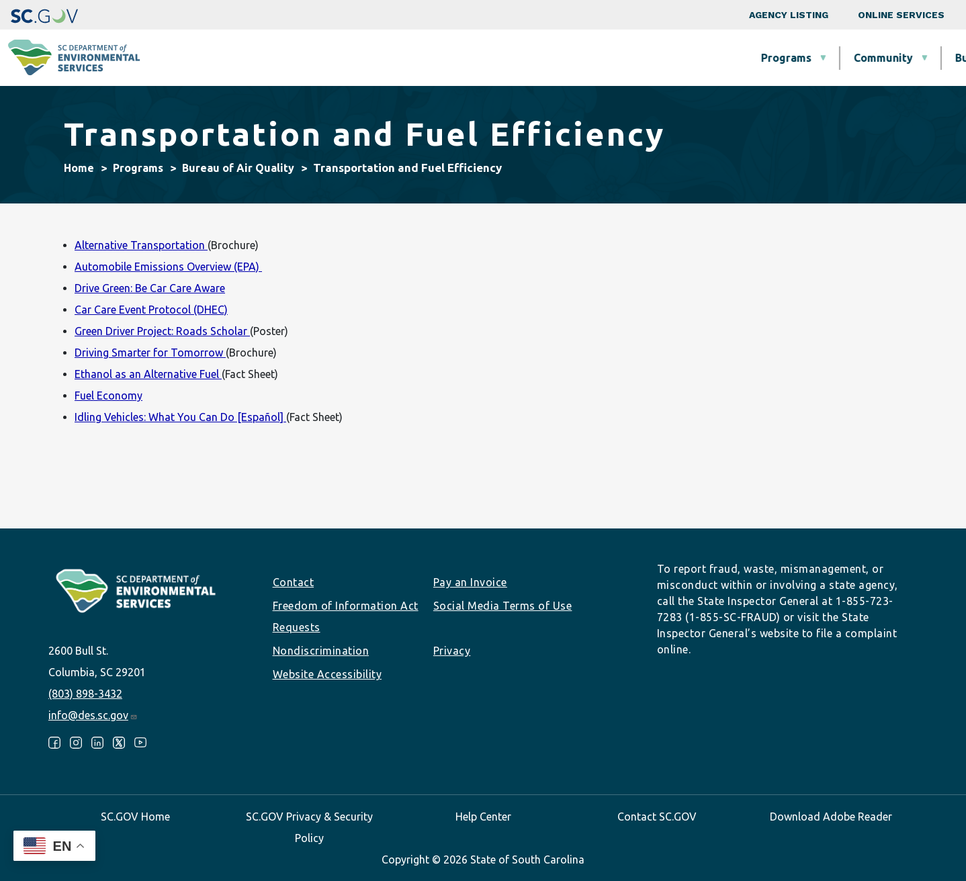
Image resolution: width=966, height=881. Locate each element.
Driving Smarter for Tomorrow (150, 352)
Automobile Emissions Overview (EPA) (168, 267)
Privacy (452, 651)
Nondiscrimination (321, 651)
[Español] (261, 417)
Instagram (76, 743)
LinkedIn (97, 743)
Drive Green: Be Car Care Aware (150, 288)
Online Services (901, 14)
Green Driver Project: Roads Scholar (162, 331)
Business (508, 58)
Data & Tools (766, 58)
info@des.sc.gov (93, 715)
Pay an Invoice (470, 582)
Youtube (140, 743)
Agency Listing (788, 14)
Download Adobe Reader (831, 816)
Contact (293, 582)
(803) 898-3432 (85, 694)
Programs (317, 58)
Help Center (483, 816)
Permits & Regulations (632, 58)
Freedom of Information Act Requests (346, 616)
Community (413, 58)
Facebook (54, 743)
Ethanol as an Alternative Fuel (148, 374)
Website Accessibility (327, 674)
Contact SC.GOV (657, 816)
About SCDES (877, 58)
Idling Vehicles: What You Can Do (156, 417)
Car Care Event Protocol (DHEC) (151, 310)
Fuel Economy (108, 395)
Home (79, 168)
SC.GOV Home (135, 816)
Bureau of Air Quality (238, 168)
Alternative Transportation (141, 245)
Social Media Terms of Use (502, 606)
